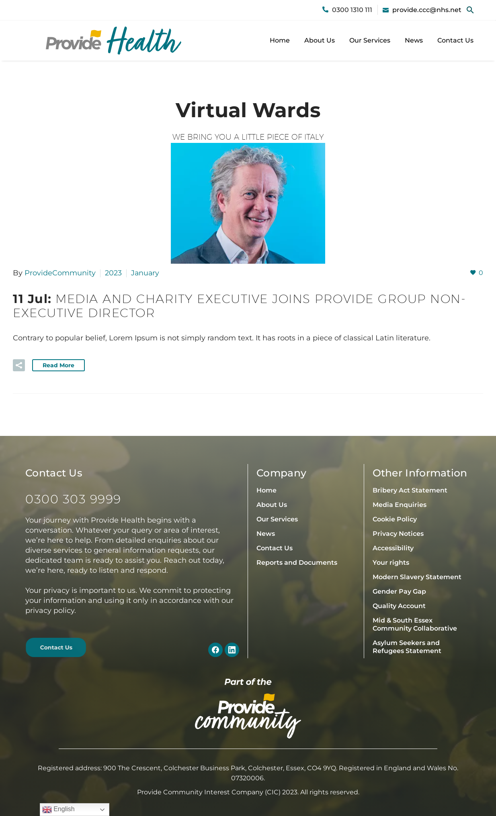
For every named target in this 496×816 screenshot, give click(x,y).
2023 (113, 272)
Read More (58, 364)
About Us (319, 40)
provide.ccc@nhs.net (426, 10)
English (58, 809)
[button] (470, 10)
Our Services (369, 40)
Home (280, 40)
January (145, 272)
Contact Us (455, 40)
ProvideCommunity (60, 272)
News (414, 40)
